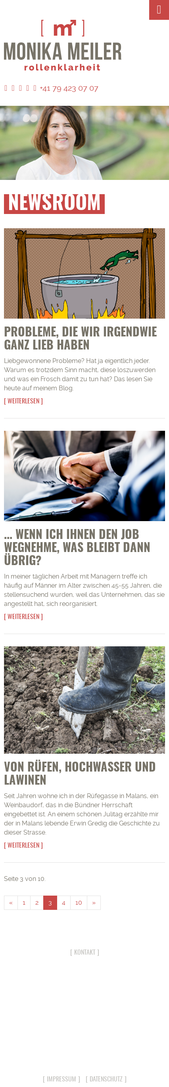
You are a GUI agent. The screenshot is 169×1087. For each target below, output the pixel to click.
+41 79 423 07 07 (65, 88)
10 (78, 902)
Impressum (61, 1079)
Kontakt (84, 952)
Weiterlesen (23, 401)
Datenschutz (106, 1079)
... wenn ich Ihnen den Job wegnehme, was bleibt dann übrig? (77, 548)
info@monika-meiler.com (84, 1054)
